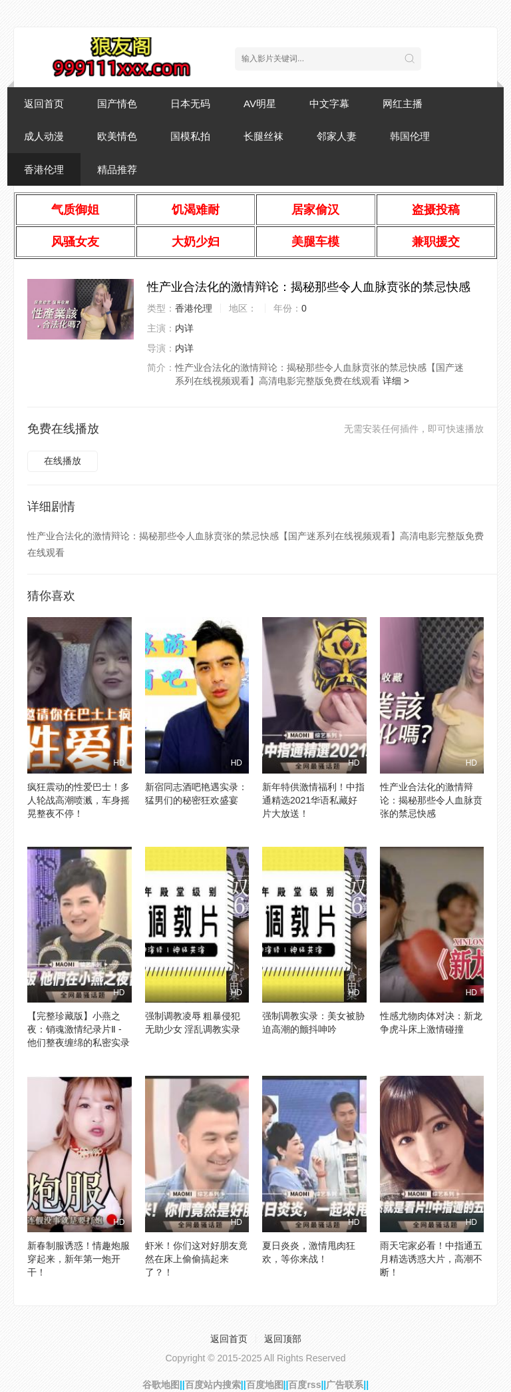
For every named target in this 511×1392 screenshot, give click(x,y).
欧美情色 (117, 136)
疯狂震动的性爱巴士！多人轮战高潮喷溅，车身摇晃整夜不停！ (78, 800)
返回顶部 (282, 1338)
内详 (184, 328)
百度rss (304, 1384)
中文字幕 (329, 103)
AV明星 (260, 103)
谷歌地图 (161, 1384)
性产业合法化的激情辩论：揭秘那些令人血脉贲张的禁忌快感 (431, 800)
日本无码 (190, 103)
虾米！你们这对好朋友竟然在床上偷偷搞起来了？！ (196, 1258)
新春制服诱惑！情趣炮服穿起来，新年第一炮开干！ (78, 1258)
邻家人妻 (337, 136)
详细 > (396, 380)
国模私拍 (190, 136)
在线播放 (62, 460)
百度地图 (264, 1384)
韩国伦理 (410, 136)
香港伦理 (44, 169)
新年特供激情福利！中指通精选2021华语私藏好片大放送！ (313, 800)
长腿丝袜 (263, 136)
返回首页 (44, 103)
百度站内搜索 (213, 1384)
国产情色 (117, 103)
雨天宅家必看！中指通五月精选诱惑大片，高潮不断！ (431, 1258)
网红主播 (403, 103)
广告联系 (344, 1384)
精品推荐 (117, 169)
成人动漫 (44, 136)
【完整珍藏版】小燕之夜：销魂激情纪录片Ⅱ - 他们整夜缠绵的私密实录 (78, 1029)
